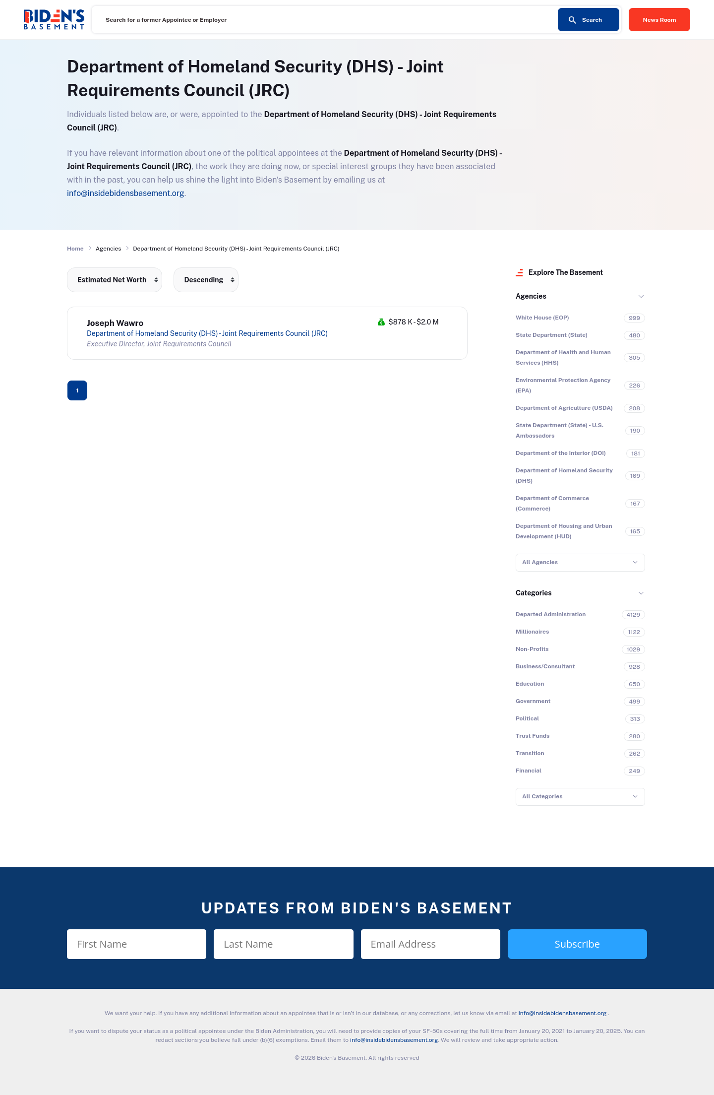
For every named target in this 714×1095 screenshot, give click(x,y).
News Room (659, 19)
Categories (534, 593)
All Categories (542, 796)
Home (75, 248)
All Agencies (540, 562)
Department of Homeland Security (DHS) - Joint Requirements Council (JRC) (207, 333)
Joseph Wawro (115, 323)
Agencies (531, 296)
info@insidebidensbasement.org (125, 193)
